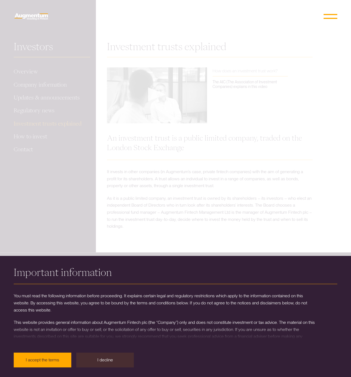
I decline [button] (105, 359)
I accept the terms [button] (42, 359)
